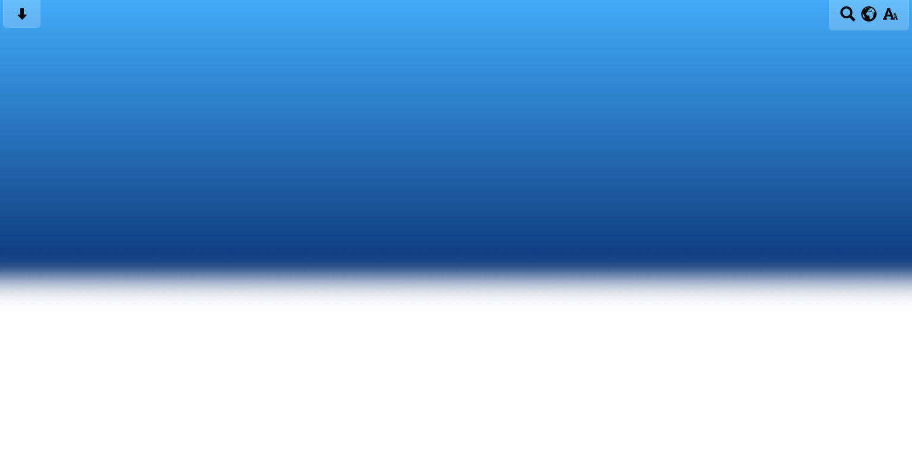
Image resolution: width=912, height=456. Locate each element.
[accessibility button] (890, 18)
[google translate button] (869, 14)
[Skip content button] (22, 18)
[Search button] (848, 18)
